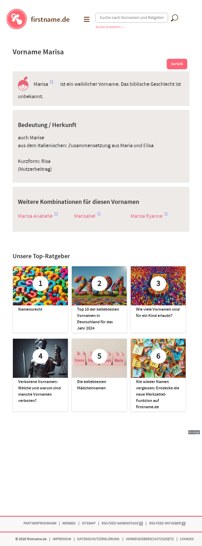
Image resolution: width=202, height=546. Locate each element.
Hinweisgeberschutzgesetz (150, 539)
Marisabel (84, 216)
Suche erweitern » (109, 26)
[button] (86, 19)
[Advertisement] (101, 471)
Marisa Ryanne (146, 216)
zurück (177, 64)
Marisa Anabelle (35, 216)
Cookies (187, 539)
